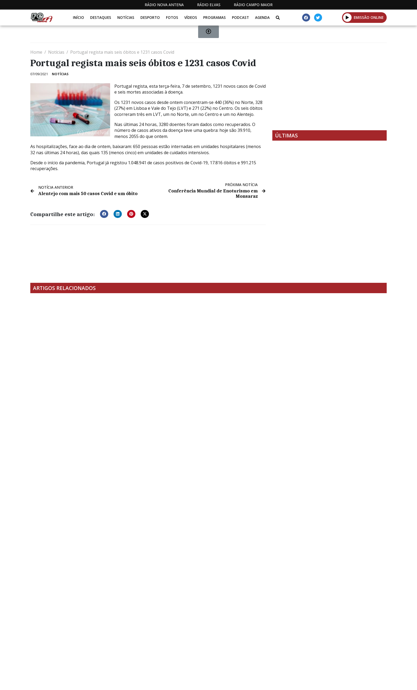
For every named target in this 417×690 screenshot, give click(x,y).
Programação (251, 654)
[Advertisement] (329, 86)
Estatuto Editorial (206, 654)
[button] (104, 214)
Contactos (287, 654)
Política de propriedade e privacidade (348, 654)
